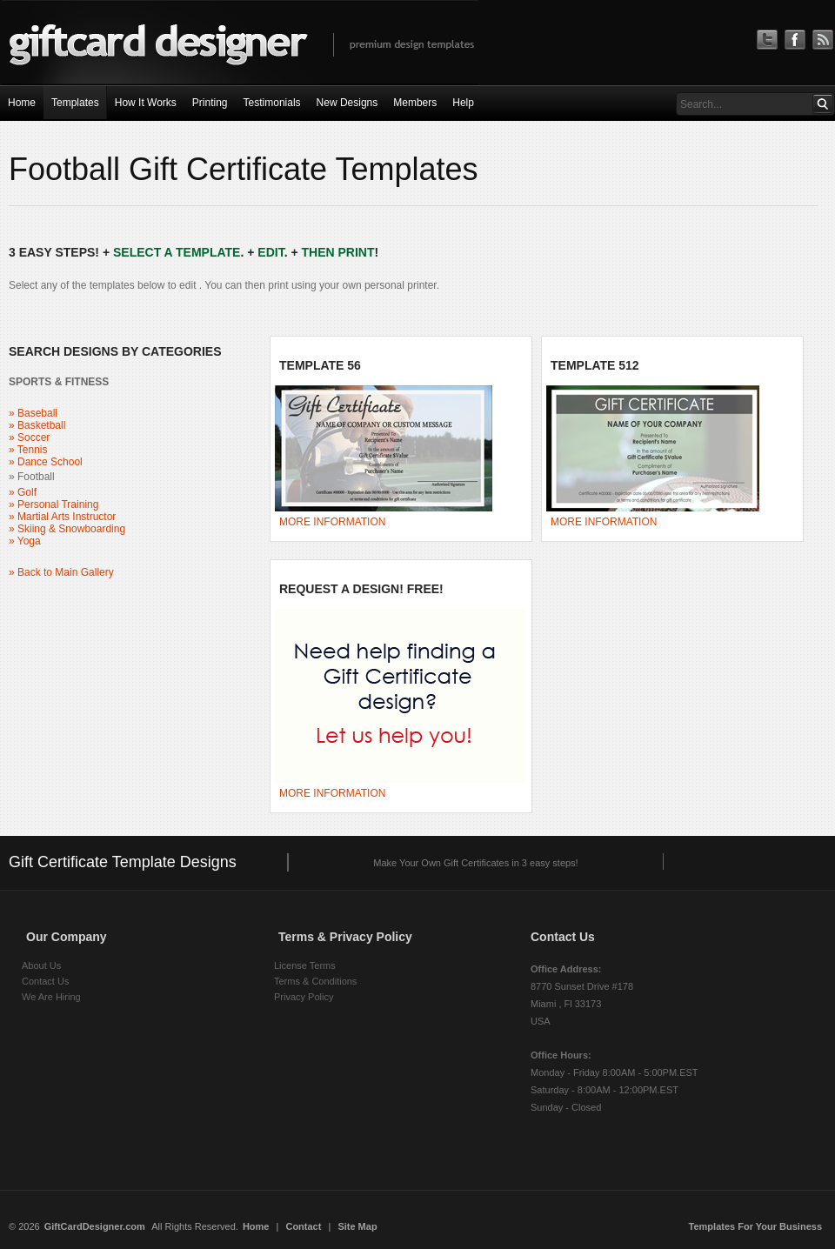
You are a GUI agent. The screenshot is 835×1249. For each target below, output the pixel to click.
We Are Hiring (51, 997)
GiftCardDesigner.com (94, 1226)
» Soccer (29, 437)
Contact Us (45, 981)
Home (256, 1226)
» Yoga (25, 541)
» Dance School (46, 462)
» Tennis (28, 450)
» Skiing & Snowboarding (67, 529)
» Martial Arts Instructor (62, 517)
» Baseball (33, 413)
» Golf (23, 492)
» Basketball (37, 425)
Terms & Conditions (315, 981)
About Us (41, 965)
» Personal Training (53, 504)
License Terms (305, 965)
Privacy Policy (303, 997)
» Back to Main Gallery (61, 572)
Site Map (357, 1226)
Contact (303, 1226)
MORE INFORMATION (332, 522)
